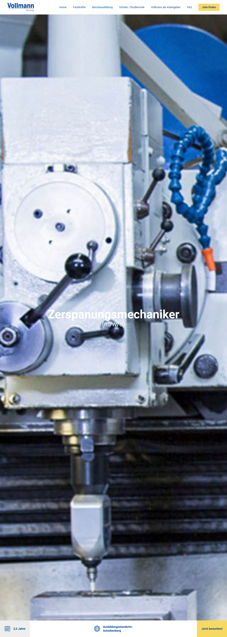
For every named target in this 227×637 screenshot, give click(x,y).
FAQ (189, 7)
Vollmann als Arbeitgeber (166, 7)
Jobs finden (209, 7)
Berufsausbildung (102, 7)
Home (63, 7)
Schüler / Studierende (132, 7)
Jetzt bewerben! (212, 628)
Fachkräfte (79, 7)
